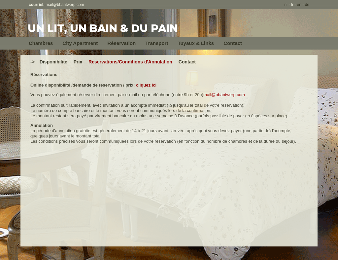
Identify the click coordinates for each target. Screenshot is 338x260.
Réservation (121, 43)
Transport (156, 43)
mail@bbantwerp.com (65, 4)
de (307, 4)
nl (286, 4)
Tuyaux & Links (196, 43)
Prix (78, 61)
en (299, 4)
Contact (232, 43)
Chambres (41, 43)
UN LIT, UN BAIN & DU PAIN (103, 28)
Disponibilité (53, 61)
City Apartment (80, 43)
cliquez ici (146, 85)
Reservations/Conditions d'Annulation (130, 61)
